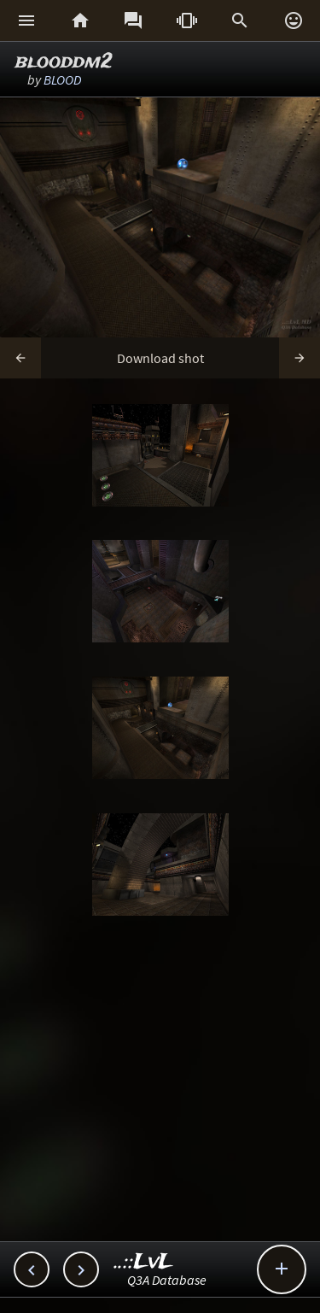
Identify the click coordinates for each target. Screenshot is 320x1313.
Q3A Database (167, 1279)
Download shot (160, 357)
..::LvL (143, 1262)
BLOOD (62, 79)
